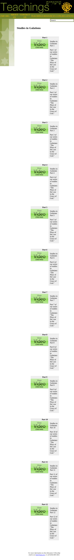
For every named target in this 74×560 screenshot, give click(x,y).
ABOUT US (14, 16)
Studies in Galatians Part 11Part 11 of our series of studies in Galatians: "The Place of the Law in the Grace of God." (54, 480)
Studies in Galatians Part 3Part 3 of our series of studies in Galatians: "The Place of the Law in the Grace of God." (54, 141)
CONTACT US (25, 16)
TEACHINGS (37, 16)
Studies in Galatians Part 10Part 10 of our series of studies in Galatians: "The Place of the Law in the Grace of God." (54, 438)
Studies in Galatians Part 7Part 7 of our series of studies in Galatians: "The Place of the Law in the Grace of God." (54, 311)
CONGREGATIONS (65, 16)
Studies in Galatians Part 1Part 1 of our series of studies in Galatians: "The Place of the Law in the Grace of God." (54, 56)
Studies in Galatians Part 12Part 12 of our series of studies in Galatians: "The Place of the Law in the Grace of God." (54, 523)
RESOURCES (49, 16)
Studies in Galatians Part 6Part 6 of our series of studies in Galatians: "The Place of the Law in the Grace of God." (54, 268)
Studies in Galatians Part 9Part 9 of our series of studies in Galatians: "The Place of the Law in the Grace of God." (54, 395)
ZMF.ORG (4, 16)
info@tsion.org (40, 555)
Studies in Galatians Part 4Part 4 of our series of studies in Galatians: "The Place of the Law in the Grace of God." (54, 183)
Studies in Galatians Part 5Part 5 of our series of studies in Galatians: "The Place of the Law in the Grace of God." (54, 226)
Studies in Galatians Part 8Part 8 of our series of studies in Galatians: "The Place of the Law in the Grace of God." (54, 353)
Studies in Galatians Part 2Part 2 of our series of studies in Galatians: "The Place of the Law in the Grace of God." (54, 98)
